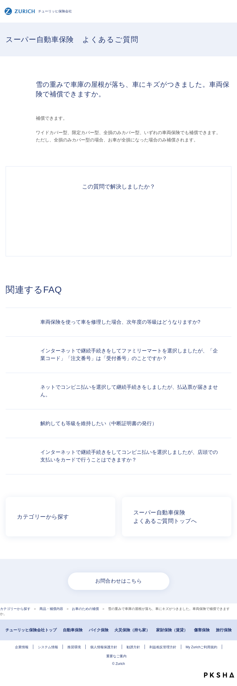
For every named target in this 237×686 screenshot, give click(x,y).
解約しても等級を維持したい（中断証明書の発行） (98, 423)
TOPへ (229, 663)
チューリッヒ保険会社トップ (31, 630)
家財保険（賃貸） (172, 630)
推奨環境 (74, 647)
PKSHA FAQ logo (219, 675)
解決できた (56, 220)
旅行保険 (224, 630)
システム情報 (48, 647)
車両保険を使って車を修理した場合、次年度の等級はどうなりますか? (120, 322)
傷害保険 (202, 630)
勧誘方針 (133, 647)
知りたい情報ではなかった (180, 220)
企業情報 (21, 647)
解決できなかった (139, 220)
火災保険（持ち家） (132, 630)
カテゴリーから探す (15, 609)
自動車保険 (73, 630)
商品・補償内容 (51, 609)
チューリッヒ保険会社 (38, 11)
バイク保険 (98, 630)
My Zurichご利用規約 (202, 647)
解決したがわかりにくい (98, 220)
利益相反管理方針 (162, 647)
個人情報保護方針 (103, 647)
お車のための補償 (85, 609)
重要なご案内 (116, 656)
